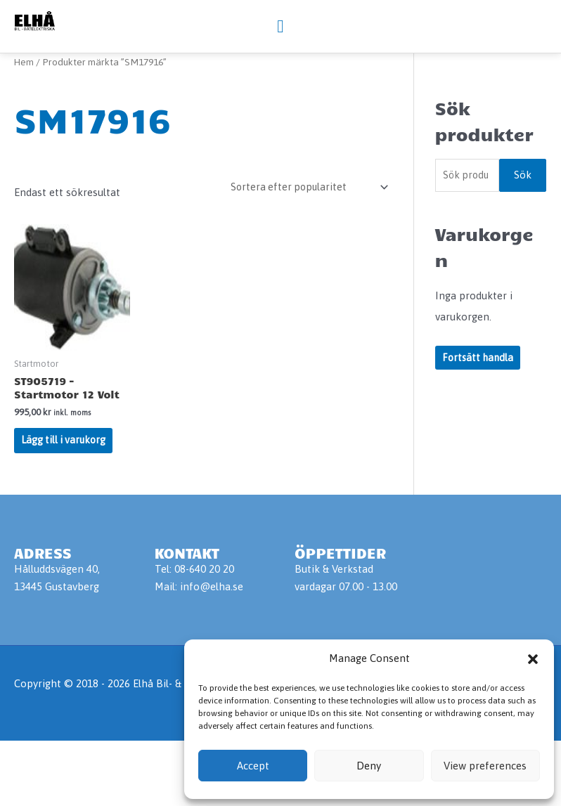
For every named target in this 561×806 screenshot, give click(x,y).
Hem (24, 120)
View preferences (485, 766)
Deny (368, 766)
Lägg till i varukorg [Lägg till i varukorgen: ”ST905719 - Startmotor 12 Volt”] (65, 503)
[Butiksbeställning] (303, 246)
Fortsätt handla (479, 418)
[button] (533, 659)
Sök (522, 234)
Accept (253, 766)
